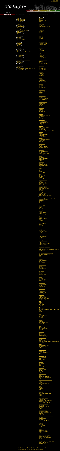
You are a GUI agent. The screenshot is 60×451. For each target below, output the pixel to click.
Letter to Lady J (42, 323)
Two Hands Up (20, 57)
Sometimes (41, 148)
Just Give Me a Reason (43, 312)
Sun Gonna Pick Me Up (43, 151)
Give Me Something (42, 68)
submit (44, 447)
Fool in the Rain (42, 262)
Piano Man (41, 362)
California (40, 41)
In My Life (40, 303)
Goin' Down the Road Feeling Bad (45, 269)
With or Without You (42, 440)
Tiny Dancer (41, 419)
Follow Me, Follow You (43, 63)
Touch (40, 169)
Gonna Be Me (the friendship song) (46, 70)
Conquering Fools (20, 26)
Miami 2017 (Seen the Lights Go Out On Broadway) (49, 341)
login (54, 0)
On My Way (19, 43)
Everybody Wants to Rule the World (46, 254)
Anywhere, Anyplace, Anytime (44, 26)
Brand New (41, 37)
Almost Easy (19, 21)
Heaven (18, 32)
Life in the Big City (42, 96)
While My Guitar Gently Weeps (45, 437)
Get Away (19, 29)
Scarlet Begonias (42, 378)
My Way (40, 347)
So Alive (40, 387)
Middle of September (43, 100)
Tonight (40, 168)
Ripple (40, 372)
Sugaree (40, 394)
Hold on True (41, 74)
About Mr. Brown (20, 20)
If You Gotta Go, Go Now (43, 299)
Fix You (40, 261)
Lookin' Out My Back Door (44, 328)
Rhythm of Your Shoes (43, 134)
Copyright (18, 449)
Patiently (40, 124)
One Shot (19, 45)
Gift (39, 67)
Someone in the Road (43, 146)
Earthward (41, 58)
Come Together (42, 239)
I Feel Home (19, 36)
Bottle (40, 227)
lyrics (28, 447)
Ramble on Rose (42, 366)
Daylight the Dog (42, 54)
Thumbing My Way (42, 418)
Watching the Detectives (43, 431)
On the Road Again (42, 356)
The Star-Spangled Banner (44, 411)
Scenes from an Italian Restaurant (45, 380)
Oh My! (40, 117)
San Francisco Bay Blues (44, 376)
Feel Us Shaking (42, 257)
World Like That (42, 194)
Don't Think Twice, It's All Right (45, 245)
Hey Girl (18, 35)
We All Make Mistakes (43, 180)
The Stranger (41, 163)
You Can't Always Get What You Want (46, 441)
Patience (40, 358)
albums (32, 447)
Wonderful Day (20, 62)
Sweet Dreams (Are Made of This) (45, 400)
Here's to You (19, 33)
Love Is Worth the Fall (43, 99)
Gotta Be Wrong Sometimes (22, 30)
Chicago (40, 46)
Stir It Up (18, 67)
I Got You (40, 78)
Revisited (40, 133)
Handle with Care (42, 279)
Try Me (40, 174)
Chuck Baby (41, 237)
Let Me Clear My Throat (43, 322)
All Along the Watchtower (44, 199)
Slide (40, 386)
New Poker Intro (42, 111)
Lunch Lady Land (42, 334)
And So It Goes (42, 205)
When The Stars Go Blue (44, 436)
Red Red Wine (41, 368)
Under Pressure (42, 425)
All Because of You (42, 20)
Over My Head (41, 123)
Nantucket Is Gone (42, 106)
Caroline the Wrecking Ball (44, 43)
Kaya (40, 314)
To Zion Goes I (41, 166)
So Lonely (41, 388)
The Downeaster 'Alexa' (43, 404)
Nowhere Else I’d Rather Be (44, 115)
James (18, 37)
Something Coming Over (43, 147)
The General (41, 405)
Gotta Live (41, 72)
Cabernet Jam (41, 39)
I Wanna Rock (41, 295)
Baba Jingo (41, 210)
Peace (18, 48)
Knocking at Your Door (43, 91)
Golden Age (41, 272)
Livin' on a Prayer (20, 64)
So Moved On (19, 52)
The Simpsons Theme (43, 410)
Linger (40, 326)
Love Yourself (41, 332)
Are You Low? (41, 30)
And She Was (41, 204)
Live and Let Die (42, 327)
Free (39, 64)
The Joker (41, 407)
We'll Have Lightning (43, 182)
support (39, 447)
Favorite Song (41, 61)
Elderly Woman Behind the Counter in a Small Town (49, 249)
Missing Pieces (42, 103)
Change (40, 233)
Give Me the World (42, 69)
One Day (18, 44)
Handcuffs (41, 278)
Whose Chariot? (42, 189)
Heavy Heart (41, 73)
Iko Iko (40, 301)
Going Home (41, 271)
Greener (40, 277)
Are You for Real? (42, 29)
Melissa (40, 339)
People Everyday (42, 359)
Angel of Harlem (42, 206)
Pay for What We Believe (44, 127)
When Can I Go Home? (43, 187)
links (46, 447)
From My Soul (41, 66)
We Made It (41, 181)
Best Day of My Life (42, 214)
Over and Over (20, 46)
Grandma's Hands (42, 274)
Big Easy (40, 216)
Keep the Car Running (43, 315)
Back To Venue (7, 14)
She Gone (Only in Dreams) (44, 139)
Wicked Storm (41, 190)
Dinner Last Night (42, 57)
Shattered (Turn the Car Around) (23, 51)
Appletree (40, 27)
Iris (39, 307)
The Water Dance (42, 414)
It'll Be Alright (41, 308)
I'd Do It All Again (42, 80)
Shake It (40, 382)
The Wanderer (20, 55)
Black (40, 219)
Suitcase (40, 395)
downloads (20, 447)
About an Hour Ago (21, 19)
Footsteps (41, 263)
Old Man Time (41, 118)
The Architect (41, 157)
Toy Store (40, 171)
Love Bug (40, 330)
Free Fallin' (41, 267)
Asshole (40, 207)
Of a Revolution (42, 116)
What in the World (42, 184)
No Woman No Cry (42, 350)
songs (17, 447)
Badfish (40, 211)
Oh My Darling (41, 354)
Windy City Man (42, 192)
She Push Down (42, 140)
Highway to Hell (42, 286)
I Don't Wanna (41, 75)
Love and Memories (21, 41)
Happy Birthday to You (43, 281)
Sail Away (40, 138)
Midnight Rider (41, 342)
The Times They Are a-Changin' (45, 412)
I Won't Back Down (42, 297)
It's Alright (40, 86)
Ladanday (41, 92)
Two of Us (41, 424)
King (39, 88)
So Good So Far (42, 144)
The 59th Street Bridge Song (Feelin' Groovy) (26, 68)
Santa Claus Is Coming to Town (45, 377)
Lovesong (40, 333)
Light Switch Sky (42, 97)
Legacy (40, 93)
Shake (40, 381)
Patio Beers (41, 126)
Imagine (40, 302)
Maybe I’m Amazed (42, 338)
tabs (30, 447)
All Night (40, 201)
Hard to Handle (42, 283)
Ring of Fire (41, 371)
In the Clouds (41, 82)
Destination (41, 56)
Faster (40, 256)
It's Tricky (40, 311)
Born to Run (41, 225)
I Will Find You (41, 79)
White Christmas (42, 438)
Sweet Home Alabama (43, 401)
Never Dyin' (41, 110)
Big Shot (40, 217)
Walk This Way (42, 429)
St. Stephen (41, 392)
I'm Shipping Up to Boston (44, 298)
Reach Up (41, 132)
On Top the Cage (42, 120)
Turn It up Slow (42, 175)
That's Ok (40, 156)
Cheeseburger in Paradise (44, 235)
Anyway (18, 23)
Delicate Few (41, 55)
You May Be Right (42, 443)
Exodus (40, 255)
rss (47, 447)
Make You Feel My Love (43, 335)
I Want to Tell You (42, 296)
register (57, 0)
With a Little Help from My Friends (24, 70)
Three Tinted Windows (43, 165)
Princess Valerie (42, 128)
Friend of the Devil (42, 268)
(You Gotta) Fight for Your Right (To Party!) (47, 198)
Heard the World (20, 31)
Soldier (40, 389)
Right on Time (41, 135)
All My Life (41, 21)
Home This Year (42, 289)
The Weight (41, 417)
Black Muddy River (42, 223)
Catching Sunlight (42, 44)
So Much (40, 145)
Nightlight (40, 112)
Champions (41, 45)
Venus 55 (40, 426)
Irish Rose (41, 85)
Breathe (40, 229)
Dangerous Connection (43, 52)
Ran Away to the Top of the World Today (47, 130)
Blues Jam (41, 36)
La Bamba (41, 317)
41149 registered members (53, 1)
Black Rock (19, 24)
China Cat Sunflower (43, 236)
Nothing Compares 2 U (43, 352)
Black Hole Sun (42, 222)
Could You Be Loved (43, 241)
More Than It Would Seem (44, 345)
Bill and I (40, 35)
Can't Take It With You (43, 42)
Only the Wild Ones (42, 357)
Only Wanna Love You (43, 121)
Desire (40, 242)
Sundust (40, 152)
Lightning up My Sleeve (43, 98)
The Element (41, 159)
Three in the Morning (43, 164)
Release (40, 370)
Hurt (39, 290)
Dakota (40, 51)
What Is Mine (19, 61)
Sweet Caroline (42, 399)
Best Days (41, 33)
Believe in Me (41, 213)
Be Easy (40, 32)
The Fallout (41, 160)
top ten (26, 447)
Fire (39, 62)
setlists (15, 447)
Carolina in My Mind (43, 231)
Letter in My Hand (42, 94)
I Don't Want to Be (42, 292)
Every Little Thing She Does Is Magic (46, 253)
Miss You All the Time (43, 102)
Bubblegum (41, 38)
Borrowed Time (42, 226)
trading (23, 447)
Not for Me (41, 114)
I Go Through (41, 76)
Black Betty (41, 220)
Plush (40, 364)
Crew (40, 49)
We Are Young (41, 432)
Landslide (40, 320)
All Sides (40, 23)
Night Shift (19, 42)
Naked (40, 348)
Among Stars (41, 24)
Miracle (40, 344)
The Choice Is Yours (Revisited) (45, 402)
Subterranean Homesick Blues (45, 393)
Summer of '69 (41, 396)
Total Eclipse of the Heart (44, 420)
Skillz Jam (41, 142)
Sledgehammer (42, 384)
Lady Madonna (42, 318)
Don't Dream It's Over (43, 244)
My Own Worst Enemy (43, 346)
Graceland (41, 273)
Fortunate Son (41, 266)
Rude (40, 375)
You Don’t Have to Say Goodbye (45, 195)
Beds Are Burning (42, 212)
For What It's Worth (42, 265)
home (13, 447)
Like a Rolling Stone (43, 324)
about (42, 447)
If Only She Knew (42, 81)
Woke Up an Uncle (42, 193)
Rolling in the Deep (42, 374)
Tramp (40, 422)
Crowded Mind (41, 50)
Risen (18, 50)
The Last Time (41, 162)
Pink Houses (41, 363)
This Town (19, 56)
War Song (19, 58)
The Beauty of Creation (43, 158)
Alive (40, 19)
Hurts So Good (42, 291)
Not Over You (41, 351)
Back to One (41, 31)
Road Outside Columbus (43, 136)
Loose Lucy (41, 329)
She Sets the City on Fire (44, 383)
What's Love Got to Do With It (44, 435)
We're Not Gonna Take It (43, 434)
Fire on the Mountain (43, 260)
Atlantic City (41, 208)
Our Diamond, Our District (44, 122)
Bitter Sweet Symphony (43, 218)
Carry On (40, 232)
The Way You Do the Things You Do (46, 416)
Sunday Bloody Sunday (43, 398)
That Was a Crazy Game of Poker (23, 54)
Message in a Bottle (42, 340)
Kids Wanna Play (42, 316)
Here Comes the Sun (43, 284)
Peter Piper (41, 360)
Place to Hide (19, 49)
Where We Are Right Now (44, 188)
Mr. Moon (40, 105)
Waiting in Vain (42, 428)
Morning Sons (41, 104)
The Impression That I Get (44, 406)
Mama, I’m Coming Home (44, 336)
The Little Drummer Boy (43, 408)
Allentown (40, 202)
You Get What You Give (43, 442)
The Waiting (41, 413)
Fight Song (41, 259)
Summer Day (41, 150)
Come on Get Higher (43, 238)
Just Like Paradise (42, 87)
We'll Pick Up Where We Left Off (23, 60)
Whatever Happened (43, 186)
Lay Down (19, 38)
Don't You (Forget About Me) (44, 247)
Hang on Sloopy (42, 280)
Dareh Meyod (19, 27)
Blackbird (40, 224)
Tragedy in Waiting (42, 172)
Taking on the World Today (44, 153)
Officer (40, 353)
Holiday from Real (42, 287)
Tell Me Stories (42, 154)
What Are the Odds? (43, 183)
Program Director (42, 129)
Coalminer (41, 48)
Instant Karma (41, 304)
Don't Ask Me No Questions (44, 243)
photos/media (36, 447)
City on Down (19, 25)
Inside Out (41, 84)
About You (41, 18)
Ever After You (41, 251)
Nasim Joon (41, 109)
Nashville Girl (41, 108)
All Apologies (41, 200)
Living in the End (20, 39)
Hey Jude (40, 285)
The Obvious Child (20, 69)
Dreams (40, 248)
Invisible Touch (42, 305)
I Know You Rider (42, 293)
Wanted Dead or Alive (43, 430)
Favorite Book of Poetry (43, 60)
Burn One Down (42, 230)
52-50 (18, 18)
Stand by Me (19, 66)
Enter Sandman (42, 250)
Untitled (40, 177)
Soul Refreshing (42, 390)
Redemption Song (42, 369)
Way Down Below (42, 178)
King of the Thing (42, 90)
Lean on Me (41, 321)
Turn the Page (41, 176)
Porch (40, 365)
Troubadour (41, 423)
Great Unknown (42, 275)
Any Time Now (41, 25)
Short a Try (41, 141)
